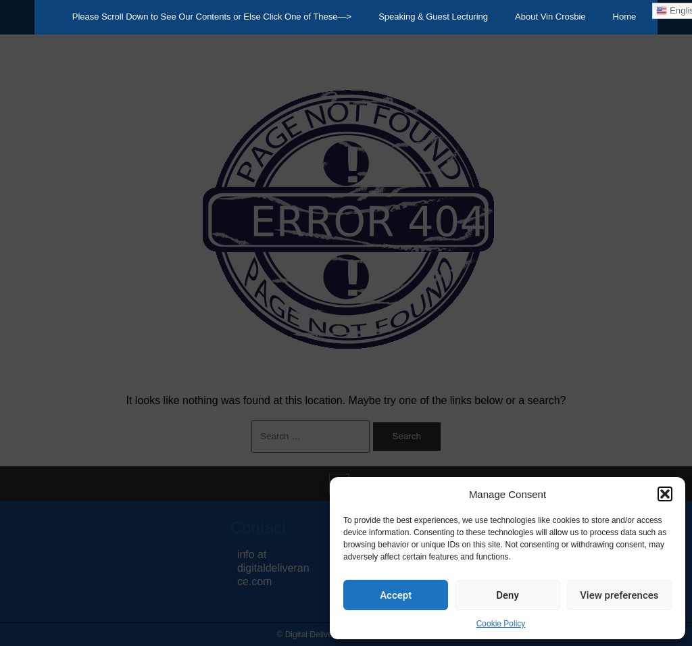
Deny (507, 595)
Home (625, 16)
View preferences (619, 595)
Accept (396, 595)
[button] (665, 494)
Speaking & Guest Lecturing (433, 16)
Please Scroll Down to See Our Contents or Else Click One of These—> (211, 16)
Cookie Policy (501, 623)
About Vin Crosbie (550, 16)
